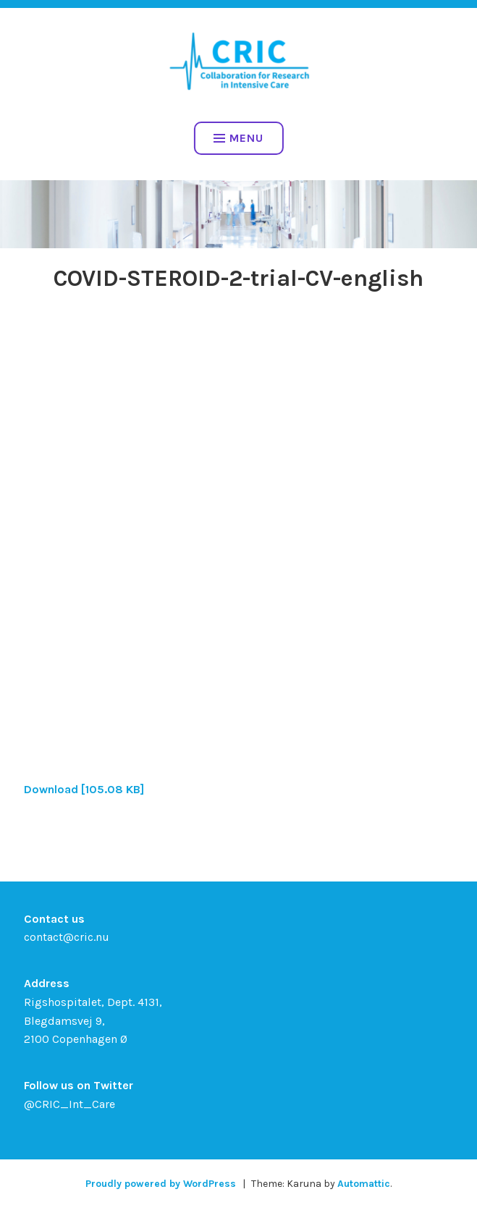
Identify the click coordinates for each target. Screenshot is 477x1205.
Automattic (363, 1183)
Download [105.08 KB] (84, 789)
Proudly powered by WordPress (160, 1183)
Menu (238, 138)
